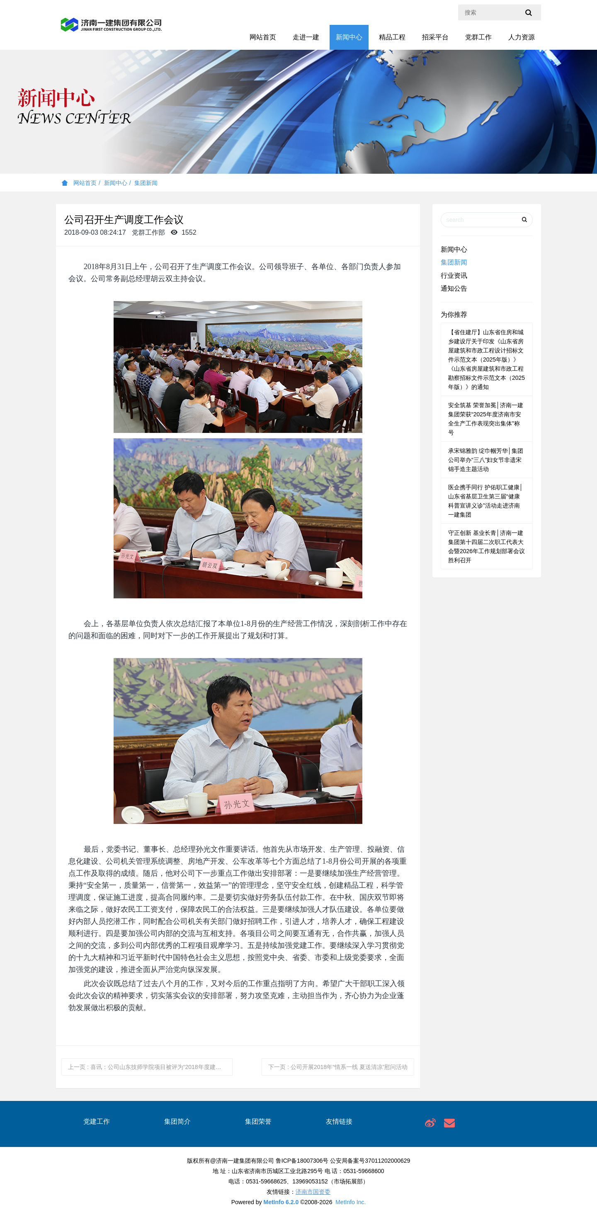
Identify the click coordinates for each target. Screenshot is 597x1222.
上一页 (150, 1067)
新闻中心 (349, 37)
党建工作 (96, 1121)
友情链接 (339, 1121)
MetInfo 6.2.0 (280, 1202)
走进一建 (306, 37)
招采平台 (435, 37)
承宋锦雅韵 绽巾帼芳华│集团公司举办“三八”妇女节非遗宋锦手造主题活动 (485, 459)
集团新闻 (146, 183)
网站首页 (263, 37)
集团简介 (177, 1121)
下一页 (338, 1067)
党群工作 (478, 37)
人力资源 (521, 37)
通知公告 (454, 288)
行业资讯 (454, 275)
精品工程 (392, 37)
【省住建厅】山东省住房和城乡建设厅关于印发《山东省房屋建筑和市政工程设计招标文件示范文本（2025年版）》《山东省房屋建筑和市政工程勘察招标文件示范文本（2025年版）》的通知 (486, 359)
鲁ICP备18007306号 (302, 1160)
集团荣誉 (258, 1121)
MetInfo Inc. (350, 1202)
